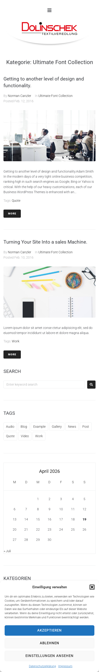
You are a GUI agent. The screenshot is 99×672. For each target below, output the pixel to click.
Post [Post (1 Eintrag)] (85, 426)
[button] (92, 587)
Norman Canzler (19, 96)
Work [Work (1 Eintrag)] (39, 436)
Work (15, 341)
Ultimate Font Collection (55, 96)
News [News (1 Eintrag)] (72, 426)
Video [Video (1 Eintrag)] (25, 436)
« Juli (7, 551)
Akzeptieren (49, 630)
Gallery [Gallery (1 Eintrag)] (57, 426)
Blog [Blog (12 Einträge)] (24, 426)
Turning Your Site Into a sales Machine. (45, 242)
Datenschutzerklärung (42, 666)
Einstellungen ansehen (49, 656)
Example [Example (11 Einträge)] (39, 426)
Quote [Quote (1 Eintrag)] (10, 436)
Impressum (65, 666)
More (12, 213)
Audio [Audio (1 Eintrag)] (10, 426)
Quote (16, 200)
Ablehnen (49, 643)
